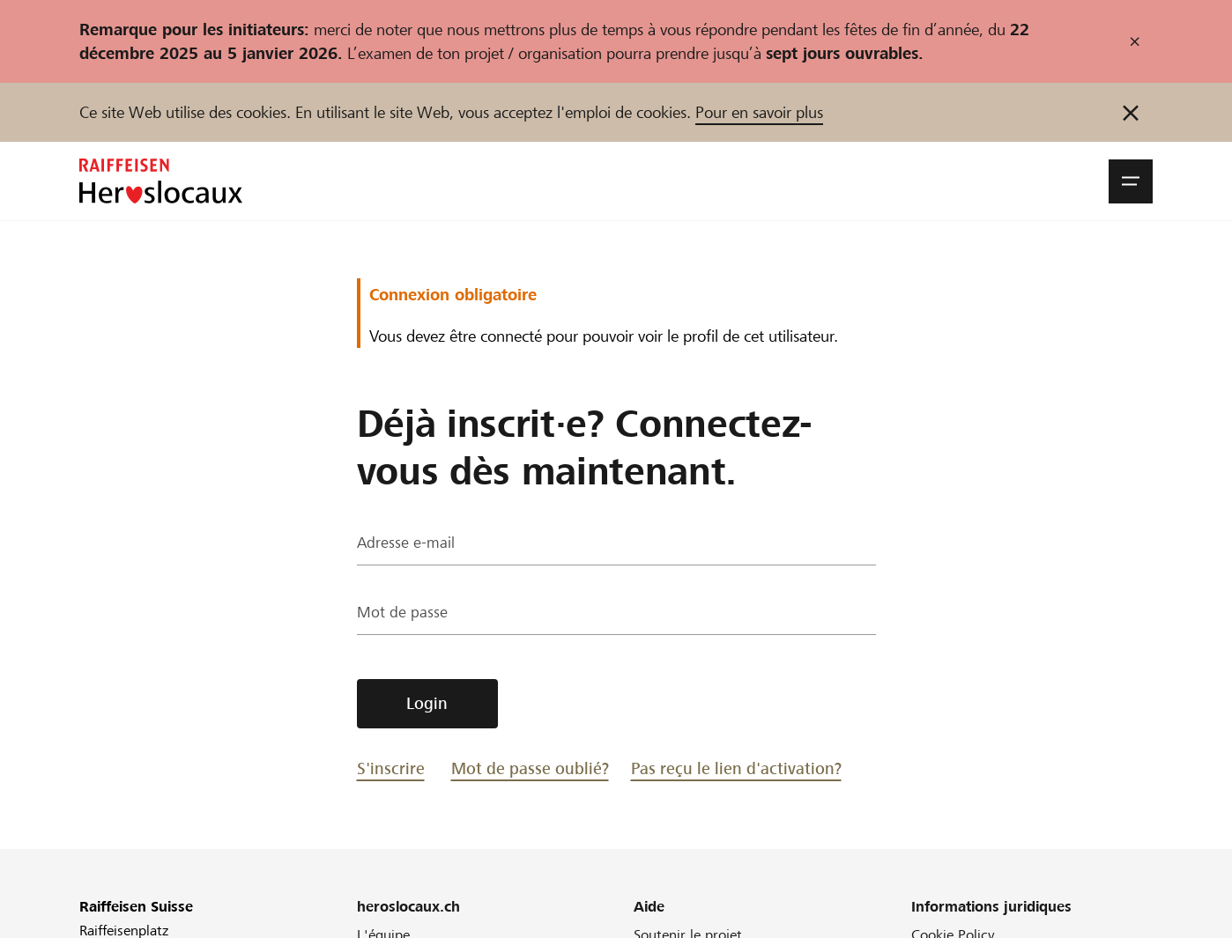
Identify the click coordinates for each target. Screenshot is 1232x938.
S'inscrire (391, 768)
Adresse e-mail (406, 544)
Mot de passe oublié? (530, 768)
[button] (1131, 181)
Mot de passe (403, 614)
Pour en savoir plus (759, 112)
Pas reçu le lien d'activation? (736, 768)
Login (427, 703)
